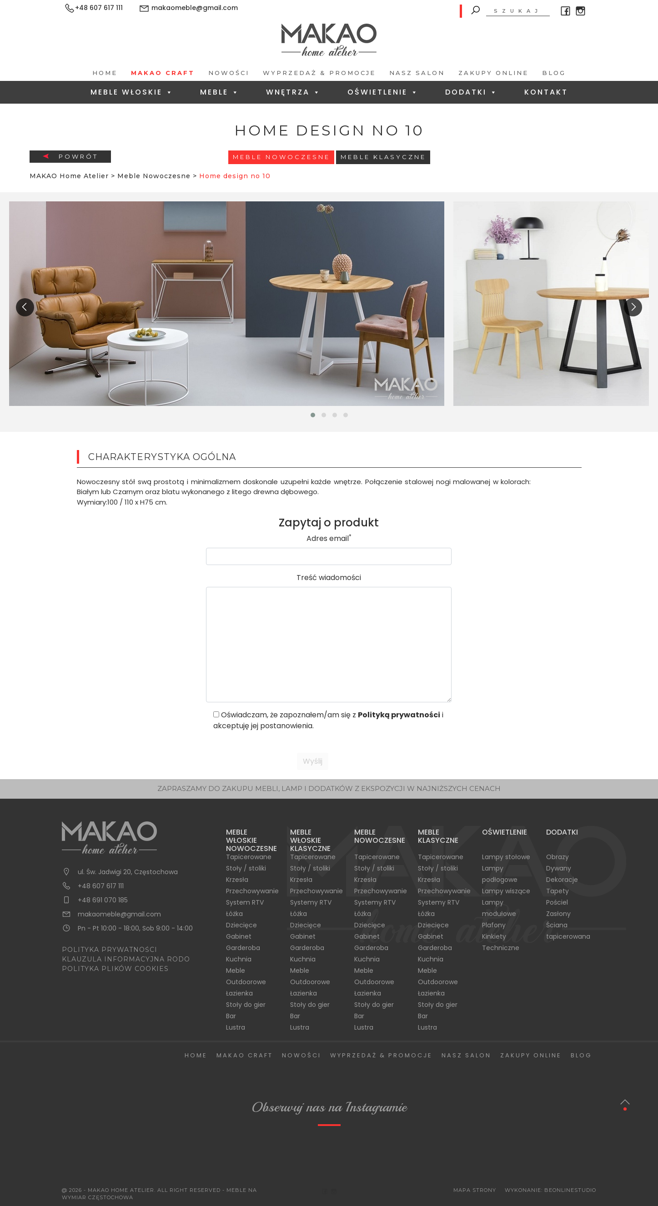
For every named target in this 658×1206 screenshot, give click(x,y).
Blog (554, 72)
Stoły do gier (246, 1004)
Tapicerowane (248, 856)
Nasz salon (417, 72)
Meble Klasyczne (383, 156)
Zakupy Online (493, 72)
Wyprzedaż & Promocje (319, 72)
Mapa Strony (474, 1190)
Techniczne (500, 947)
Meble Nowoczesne (281, 156)
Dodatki (471, 92)
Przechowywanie (252, 891)
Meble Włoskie (132, 92)
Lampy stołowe (506, 856)
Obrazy (557, 856)
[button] (312, 415)
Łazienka (239, 993)
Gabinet (238, 936)
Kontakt (546, 92)
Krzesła (237, 879)
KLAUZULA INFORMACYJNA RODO (126, 959)
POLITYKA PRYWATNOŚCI (109, 950)
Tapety (557, 891)
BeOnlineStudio (570, 1190)
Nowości (228, 72)
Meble (220, 92)
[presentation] (25, 307)
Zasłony (558, 913)
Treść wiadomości (328, 577)
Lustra (235, 1027)
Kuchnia (238, 959)
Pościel (557, 902)
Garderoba (243, 947)
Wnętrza (293, 92)
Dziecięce (241, 925)
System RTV (245, 902)
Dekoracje (562, 879)
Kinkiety (494, 936)
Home (104, 72)
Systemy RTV (311, 902)
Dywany (558, 868)
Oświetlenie (383, 92)
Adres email (329, 538)
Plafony (494, 925)
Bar (231, 1016)
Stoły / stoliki (246, 868)
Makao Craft (163, 72)
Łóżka (234, 913)
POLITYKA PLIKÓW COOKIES (115, 969)
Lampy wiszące (506, 891)
